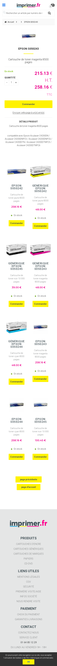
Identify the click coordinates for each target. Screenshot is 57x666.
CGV (28, 581)
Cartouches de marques (29, 553)
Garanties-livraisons (28, 619)
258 (16, 206)
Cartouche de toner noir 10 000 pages (16, 278)
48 (40, 209)
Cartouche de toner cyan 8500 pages (16, 356)
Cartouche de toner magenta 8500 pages (40, 278)
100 (40, 440)
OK (28, 662)
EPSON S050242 (16, 187)
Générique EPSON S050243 (40, 266)
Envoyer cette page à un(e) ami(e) (28, 112)
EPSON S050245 (40, 420)
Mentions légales (28, 576)
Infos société (28, 596)
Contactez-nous (28, 632)
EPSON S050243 (28, 48)
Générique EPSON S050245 (16, 266)
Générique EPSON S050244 (16, 344)
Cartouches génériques (28, 548)
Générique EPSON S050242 (40, 188)
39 (16, 287)
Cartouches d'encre (28, 544)
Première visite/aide (28, 591)
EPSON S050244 (16, 420)
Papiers (28, 558)
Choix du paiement (28, 614)
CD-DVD (28, 563)
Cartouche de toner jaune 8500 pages (16, 197)
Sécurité (28, 586)
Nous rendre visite (28, 601)
